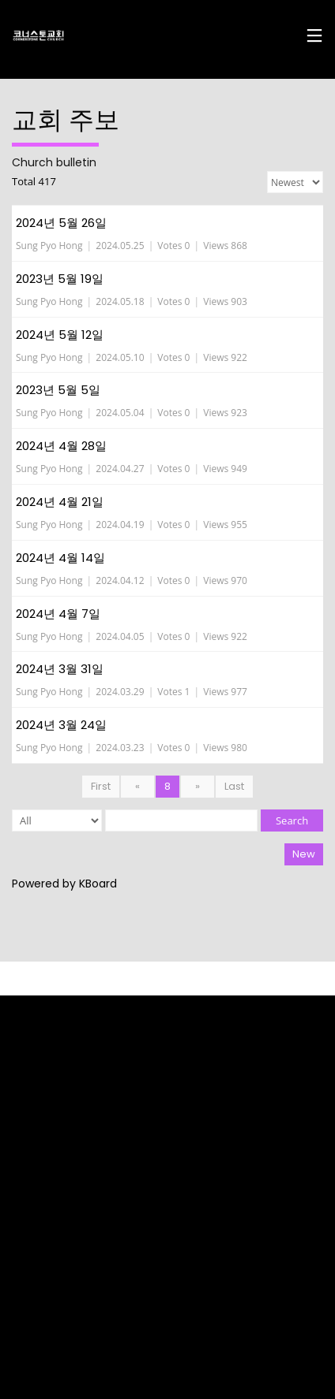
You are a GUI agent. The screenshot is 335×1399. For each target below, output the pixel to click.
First (101, 786)
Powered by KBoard (64, 883)
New (303, 853)
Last (234, 786)
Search (292, 820)
